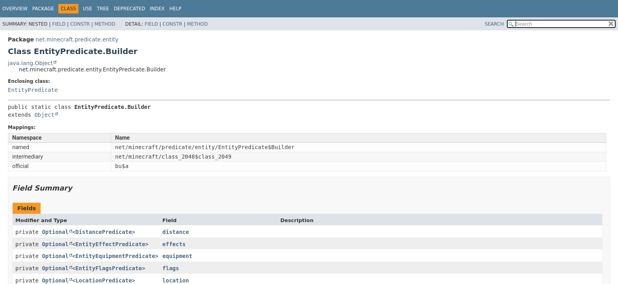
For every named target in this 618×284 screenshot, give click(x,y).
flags (170, 268)
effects (174, 244)
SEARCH (494, 24)
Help (175, 8)
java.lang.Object (30, 63)
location (175, 280)
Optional (55, 232)
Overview (15, 8)
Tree (103, 8)
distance (175, 232)
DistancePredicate (103, 232)
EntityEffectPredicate (110, 244)
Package (43, 8)
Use (87, 8)
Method (105, 24)
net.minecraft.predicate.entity (76, 39)
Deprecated (129, 8)
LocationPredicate (103, 280)
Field (58, 24)
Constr (80, 24)
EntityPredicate (33, 90)
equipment (177, 256)
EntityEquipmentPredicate (115, 256)
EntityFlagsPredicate (108, 268)
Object (44, 115)
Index (157, 8)
